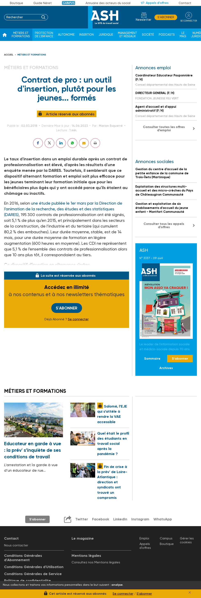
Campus (68, 3)
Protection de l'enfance (44, 34)
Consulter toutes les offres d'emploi (164, 128)
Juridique (106, 34)
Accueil (8, 54)
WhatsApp (162, 519)
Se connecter (78, 319)
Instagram (140, 519)
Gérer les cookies (187, 540)
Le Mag (183, 34)
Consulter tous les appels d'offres (164, 225)
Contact (185, 3)
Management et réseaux (127, 34)
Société (148, 34)
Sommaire (152, 358)
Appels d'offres (157, 3)
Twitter (81, 519)
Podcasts (167, 34)
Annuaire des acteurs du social (108, 3)
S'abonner (166, 17)
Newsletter (143, 20)
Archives (166, 368)
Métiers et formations (21, 34)
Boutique (16, 3)
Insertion (86, 34)
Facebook (100, 519)
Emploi (144, 538)
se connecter (188, 20)
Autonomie (66, 34)
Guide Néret (42, 3)
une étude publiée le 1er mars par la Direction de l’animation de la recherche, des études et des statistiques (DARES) (63, 209)
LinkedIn (120, 519)
